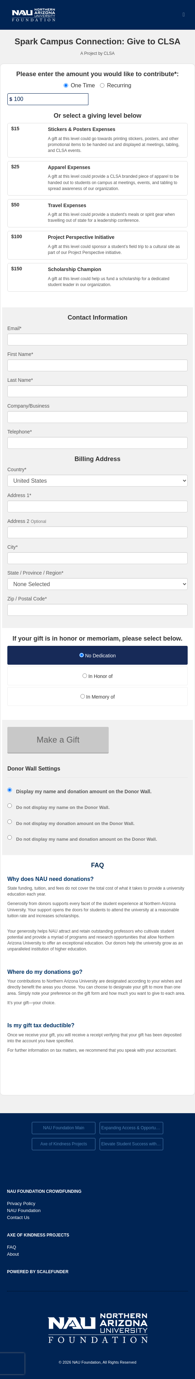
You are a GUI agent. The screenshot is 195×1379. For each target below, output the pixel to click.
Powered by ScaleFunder (37, 1271)
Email (14, 328)
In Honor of (97, 676)
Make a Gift (58, 739)
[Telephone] (97, 443)
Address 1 (19, 495)
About (13, 1254)
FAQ (11, 1247)
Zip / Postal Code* (27, 598)
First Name (20, 354)
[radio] (97, 656)
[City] (97, 558)
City (12, 547)
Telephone (19, 432)
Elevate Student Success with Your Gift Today (132, 1143)
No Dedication (97, 655)
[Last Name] (97, 391)
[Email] (97, 339)
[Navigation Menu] (183, 15)
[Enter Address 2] (97, 532)
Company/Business (28, 406)
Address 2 (18, 521)
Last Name (20, 380)
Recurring (115, 85)
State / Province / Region (35, 573)
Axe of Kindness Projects (63, 1143)
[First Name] (97, 365)
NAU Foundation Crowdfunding (44, 1191)
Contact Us (18, 1217)
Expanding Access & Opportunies (132, 1127)
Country (16, 469)
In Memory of (97, 697)
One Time (79, 85)
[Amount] (47, 99)
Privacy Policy (21, 1203)
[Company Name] (97, 417)
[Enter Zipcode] (97, 610)
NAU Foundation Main (63, 1127)
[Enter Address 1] (97, 506)
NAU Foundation (24, 1210)
